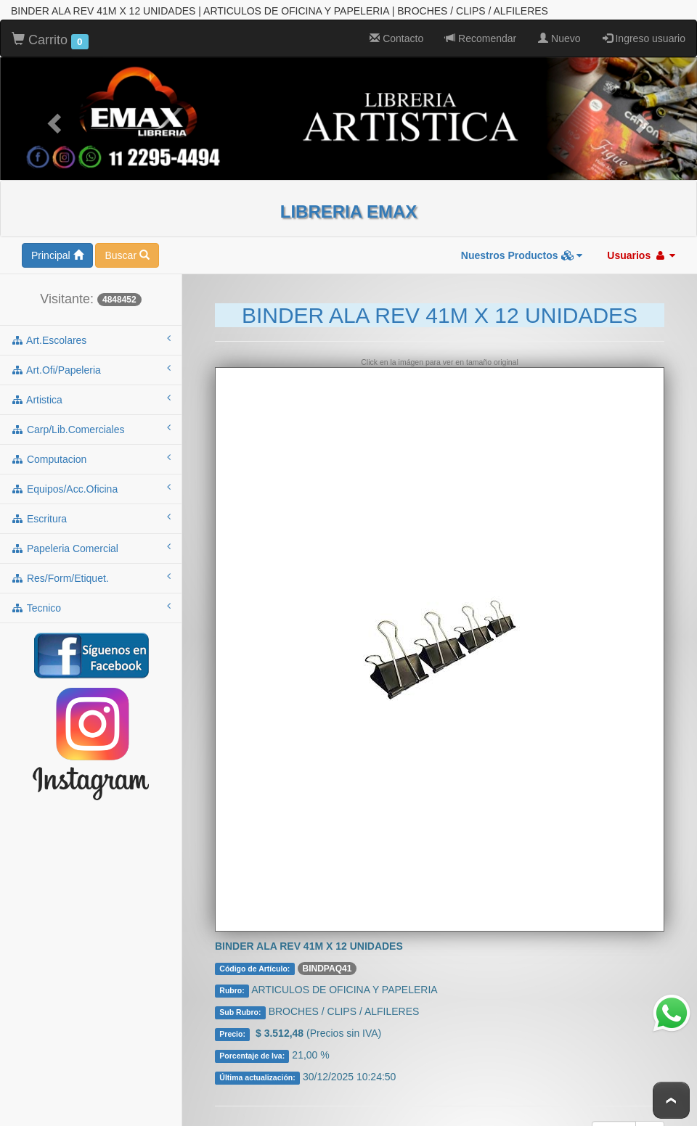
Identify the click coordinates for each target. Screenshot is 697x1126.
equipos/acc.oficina (91, 488)
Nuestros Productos (522, 255)
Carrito (50, 40)
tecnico (91, 607)
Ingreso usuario (644, 38)
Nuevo (559, 38)
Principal (57, 255)
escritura (91, 518)
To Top (671, 1100)
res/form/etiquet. (91, 577)
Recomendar (480, 38)
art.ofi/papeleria (91, 369)
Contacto (396, 38)
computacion (91, 458)
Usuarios (641, 255)
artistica (91, 399)
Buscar (127, 255)
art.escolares (91, 339)
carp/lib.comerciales (91, 428)
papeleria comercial (91, 547)
